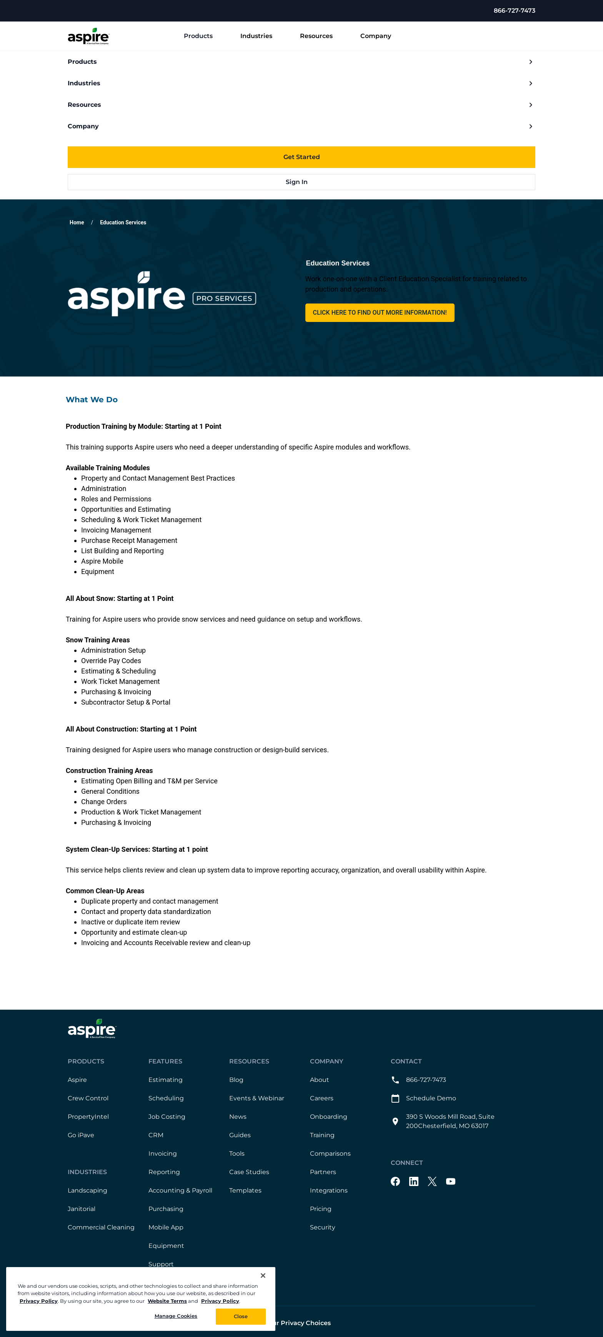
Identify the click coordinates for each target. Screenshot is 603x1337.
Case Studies (249, 1172)
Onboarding (328, 1116)
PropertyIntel (88, 1116)
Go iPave (81, 1135)
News (238, 1116)
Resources (322, 36)
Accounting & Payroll (180, 1190)
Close (241, 1316)
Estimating (165, 1079)
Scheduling (166, 1098)
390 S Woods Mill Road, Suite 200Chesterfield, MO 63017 (443, 1121)
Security (322, 1227)
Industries (262, 36)
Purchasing (165, 1209)
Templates (245, 1190)
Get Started (301, 157)
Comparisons (330, 1153)
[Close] (263, 1275)
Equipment (166, 1245)
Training (322, 1135)
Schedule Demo (423, 1098)
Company (381, 36)
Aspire (77, 1079)
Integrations (329, 1190)
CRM (155, 1135)
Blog (236, 1079)
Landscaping (87, 1190)
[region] (140, 1299)
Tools (237, 1153)
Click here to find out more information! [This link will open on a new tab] (380, 312)
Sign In (302, 182)
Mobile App (165, 1227)
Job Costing (166, 1116)
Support (161, 1264)
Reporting (164, 1172)
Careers (321, 1098)
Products (204, 36)
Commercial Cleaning (101, 1227)
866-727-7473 (514, 10)
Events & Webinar (256, 1098)
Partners (323, 1172)
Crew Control (88, 1098)
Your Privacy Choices (298, 1323)
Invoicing (162, 1153)
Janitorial (81, 1209)
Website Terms (167, 1301)
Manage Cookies (176, 1316)
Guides (240, 1135)
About (319, 1079)
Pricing (320, 1209)
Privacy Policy (39, 1301)
